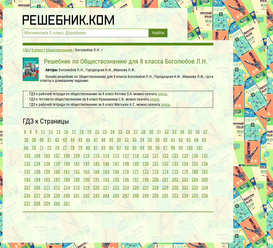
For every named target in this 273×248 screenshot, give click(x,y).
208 (37, 187)
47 (96, 139)
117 (126, 155)
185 (47, 179)
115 (116, 155)
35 (190, 131)
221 (106, 187)
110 (86, 155)
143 (86, 163)
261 (66, 203)
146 (106, 163)
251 (165, 195)
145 (96, 163)
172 (145, 171)
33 (174, 131)
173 (155, 171)
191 (96, 179)
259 (47, 203)
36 (197, 131)
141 (76, 163)
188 (66, 179)
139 (57, 163)
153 (175, 163)
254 (185, 195)
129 (185, 155)
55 (150, 139)
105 (47, 155)
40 (41, 139)
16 (66, 131)
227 (145, 187)
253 (175, 195)
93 (134, 147)
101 (199, 147)
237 (37, 195)
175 (175, 171)
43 (65, 139)
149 (136, 163)
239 (57, 195)
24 (112, 131)
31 (159, 131)
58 (157, 139)
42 (57, 139)
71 (41, 147)
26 (128, 131)
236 (27, 195)
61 (173, 139)
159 (47, 171)
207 (27, 187)
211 (47, 187)
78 (72, 147)
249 (145, 195)
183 (27, 179)
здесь (162, 94)
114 (106, 155)
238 (47, 195)
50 (119, 139)
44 (72, 139)
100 (189, 147)
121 (155, 155)
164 (96, 171)
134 (37, 163)
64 (196, 139)
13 (58, 131)
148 (126, 163)
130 (195, 155)
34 (182, 131)
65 (204, 139)
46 (88, 139)
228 (155, 187)
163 (86, 171)
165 (106, 171)
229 (165, 187)
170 (126, 171)
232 (185, 187)
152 (165, 163)
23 (105, 131)
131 (205, 155)
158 (37, 171)
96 (157, 147)
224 (126, 187)
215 (76, 187)
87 (119, 147)
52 (127, 139)
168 (116, 171)
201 (165, 179)
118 (136, 155)
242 (86, 195)
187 (57, 179)
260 (57, 203)
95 (150, 147)
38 (26, 139)
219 (86, 187)
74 (57, 147)
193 (116, 179)
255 (195, 195)
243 (96, 195)
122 (165, 155)
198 (145, 179)
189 (76, 179)
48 (103, 139)
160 (57, 171)
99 (181, 147)
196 (126, 179)
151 (155, 163)
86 (111, 147)
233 (195, 187)
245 (116, 195)
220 (96, 187)
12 (51, 131)
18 (81, 131)
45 (80, 139)
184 (37, 179)
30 (151, 131)
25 (120, 131)
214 (66, 187)
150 (145, 163)
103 (27, 155)
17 (74, 131)
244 (106, 195)
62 (181, 139)
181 (205, 171)
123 (175, 155)
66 (26, 147)
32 (166, 131)
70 (34, 147)
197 (136, 179)
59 (165, 139)
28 (143, 131)
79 (80, 147)
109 (76, 155)
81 (96, 147)
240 (66, 195)
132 (27, 163)
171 (136, 171)
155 (195, 163)
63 (188, 139)
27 (136, 131)
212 (57, 187)
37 (205, 131)
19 (89, 131)
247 (126, 195)
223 (116, 187)
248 (136, 195)
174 (165, 171)
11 (43, 131)
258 (37, 203)
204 (195, 179)
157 (27, 171)
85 (103, 147)
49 (111, 139)
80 (88, 147)
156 (205, 163)
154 (185, 163)
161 (66, 171)
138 (47, 163)
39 (34, 139)
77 (65, 147)
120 (145, 155)
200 (155, 179)
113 (96, 155)
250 (155, 195)
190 (86, 179)
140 (66, 163)
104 (37, 155)
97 (165, 147)
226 (136, 187)
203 (185, 179)
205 (205, 179)
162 (76, 171)
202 (175, 179)
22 (97, 131)
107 (57, 155)
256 (205, 195)
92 (127, 147)
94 (142, 147)
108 (66, 155)
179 (185, 171)
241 (76, 195)
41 (49, 139)
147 (116, 163)
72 (49, 147)
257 (27, 203)
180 (195, 171)
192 (106, 179)
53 (134, 139)
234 (205, 187)
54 (142, 139)
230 (175, 187)
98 (173, 147)
